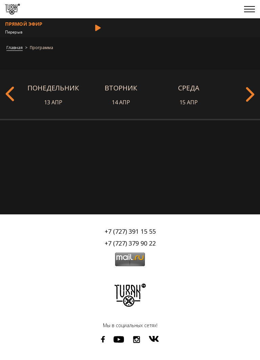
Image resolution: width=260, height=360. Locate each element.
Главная (14, 47)
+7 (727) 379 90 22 (130, 243)
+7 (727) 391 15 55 (130, 231)
